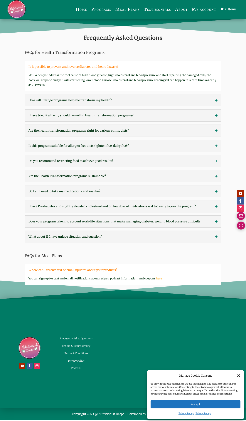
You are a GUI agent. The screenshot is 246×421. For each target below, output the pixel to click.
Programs (101, 9)
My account (204, 9)
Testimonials (157, 9)
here (159, 278)
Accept (195, 404)
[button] (238, 376)
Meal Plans (127, 9)
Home (81, 9)
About (181, 9)
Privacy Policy (186, 413)
